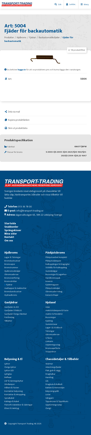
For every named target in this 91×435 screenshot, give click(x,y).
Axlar (48, 307)
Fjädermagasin (52, 284)
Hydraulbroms (10, 295)
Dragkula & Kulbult (54, 384)
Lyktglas (8, 374)
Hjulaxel (51, 302)
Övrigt (48, 408)
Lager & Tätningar (12, 257)
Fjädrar (9, 284)
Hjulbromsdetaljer (12, 271)
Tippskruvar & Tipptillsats (57, 401)
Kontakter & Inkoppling (14, 394)
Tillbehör (8, 321)
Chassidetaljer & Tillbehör (62, 359)
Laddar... (72, 4)
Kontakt (9, 237)
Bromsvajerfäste (53, 348)
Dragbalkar (50, 374)
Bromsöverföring (12, 278)
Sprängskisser (12, 230)
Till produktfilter (76, 50)
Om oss (8, 240)
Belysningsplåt (52, 391)
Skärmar (49, 364)
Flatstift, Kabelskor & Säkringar (18, 405)
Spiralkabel (9, 398)
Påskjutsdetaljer (53, 288)
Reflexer (7, 377)
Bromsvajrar (9, 264)
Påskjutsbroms (55, 252)
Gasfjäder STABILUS (13, 310)
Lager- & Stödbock (54, 327)
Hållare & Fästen (11, 387)
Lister (48, 394)
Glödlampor (9, 384)
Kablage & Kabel (11, 401)
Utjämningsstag (53, 345)
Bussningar (51, 317)
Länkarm (49, 341)
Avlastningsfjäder (53, 367)
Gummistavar (51, 324)
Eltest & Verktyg (11, 408)
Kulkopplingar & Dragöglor (58, 264)
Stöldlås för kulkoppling (56, 267)
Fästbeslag (9, 317)
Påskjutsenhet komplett (56, 257)
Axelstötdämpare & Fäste (57, 310)
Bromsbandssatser (12, 291)
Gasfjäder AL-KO (11, 307)
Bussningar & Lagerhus (56, 274)
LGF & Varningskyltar (13, 381)
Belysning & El (13, 359)
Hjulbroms (11, 252)
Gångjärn (50, 398)
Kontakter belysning (13, 391)
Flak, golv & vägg (53, 370)
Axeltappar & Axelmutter (15, 288)
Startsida (10, 223)
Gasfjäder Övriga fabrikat (15, 314)
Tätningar (50, 331)
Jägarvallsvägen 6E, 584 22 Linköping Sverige (39, 215)
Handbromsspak (53, 278)
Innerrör (49, 281)
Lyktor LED (9, 370)
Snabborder (11, 227)
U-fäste (49, 338)
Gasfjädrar (11, 302)
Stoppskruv (51, 351)
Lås (47, 381)
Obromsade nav (11, 274)
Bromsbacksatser (12, 261)
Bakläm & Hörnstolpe (55, 387)
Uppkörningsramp (54, 405)
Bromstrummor (11, 267)
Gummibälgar (51, 271)
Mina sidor (10, 234)
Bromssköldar (10, 281)
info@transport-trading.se (29, 211)
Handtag (49, 377)
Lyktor (7, 364)
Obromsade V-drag (54, 291)
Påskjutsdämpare (53, 261)
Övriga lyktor (10, 367)
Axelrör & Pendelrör (54, 314)
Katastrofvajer (52, 295)
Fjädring (49, 321)
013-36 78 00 (25, 206)
